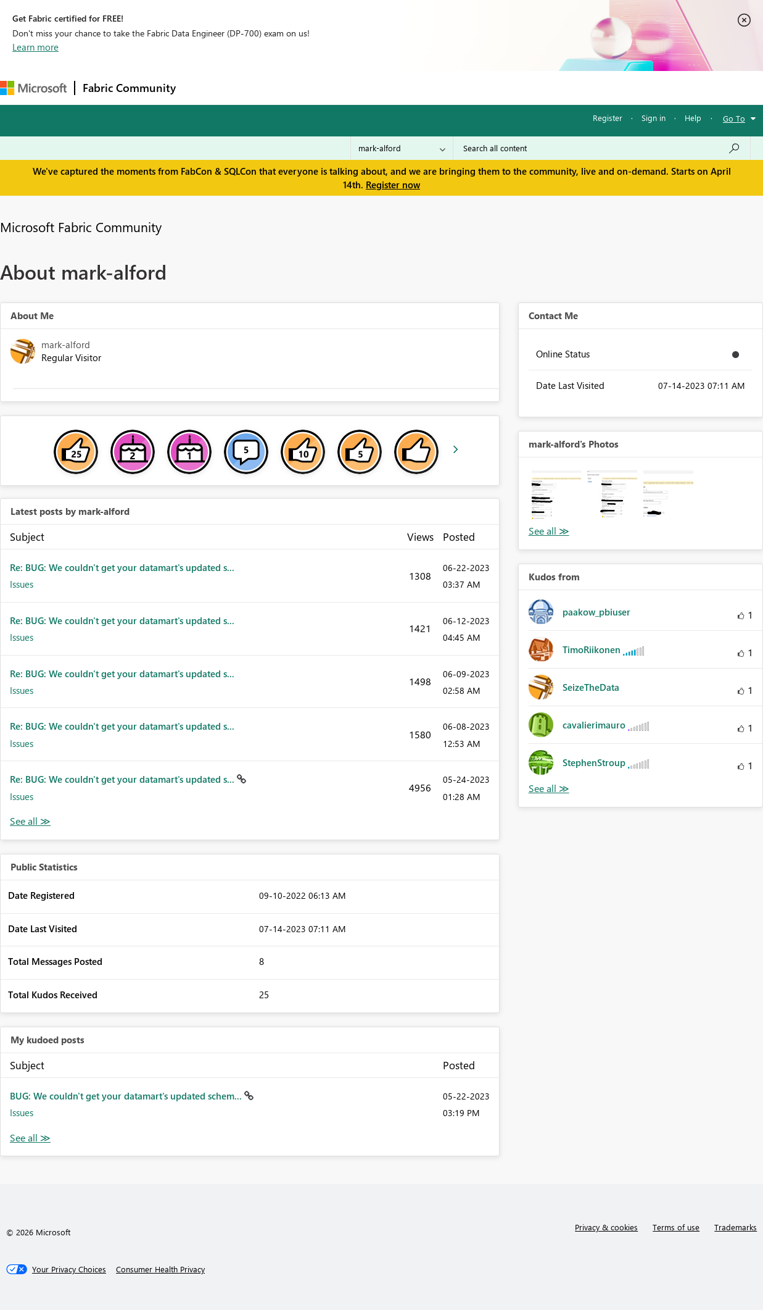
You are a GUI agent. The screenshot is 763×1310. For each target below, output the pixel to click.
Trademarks (735, 1227)
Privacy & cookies (606, 1227)
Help (693, 117)
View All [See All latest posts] (30, 821)
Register (607, 117)
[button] (557, 495)
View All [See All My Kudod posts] (30, 1138)
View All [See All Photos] (549, 531)
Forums (204, 87)
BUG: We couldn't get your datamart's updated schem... (127, 1096)
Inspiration (258, 87)
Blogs (419, 87)
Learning (466, 87)
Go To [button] (734, 118)
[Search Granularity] (402, 148)
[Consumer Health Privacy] (160, 1269)
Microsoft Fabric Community (81, 226)
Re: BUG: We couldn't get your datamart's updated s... (122, 567)
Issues (21, 584)
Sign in (653, 117)
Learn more (35, 47)
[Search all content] (602, 148)
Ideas (308, 87)
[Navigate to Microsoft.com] (33, 88)
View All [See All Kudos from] (549, 789)
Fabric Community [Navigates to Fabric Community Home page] (129, 87)
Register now (393, 184)
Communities (363, 87)
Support (518, 87)
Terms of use (676, 1227)
